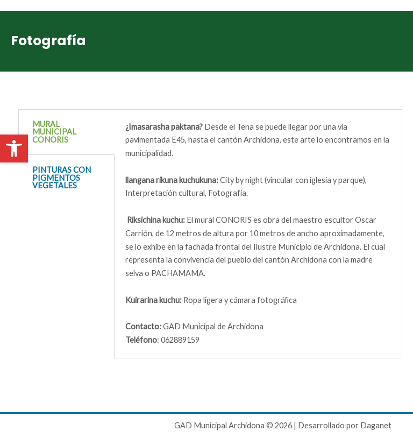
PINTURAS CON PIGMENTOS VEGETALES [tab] (61, 177)
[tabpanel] (258, 234)
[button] (14, 149)
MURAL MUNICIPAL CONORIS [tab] (54, 131)
